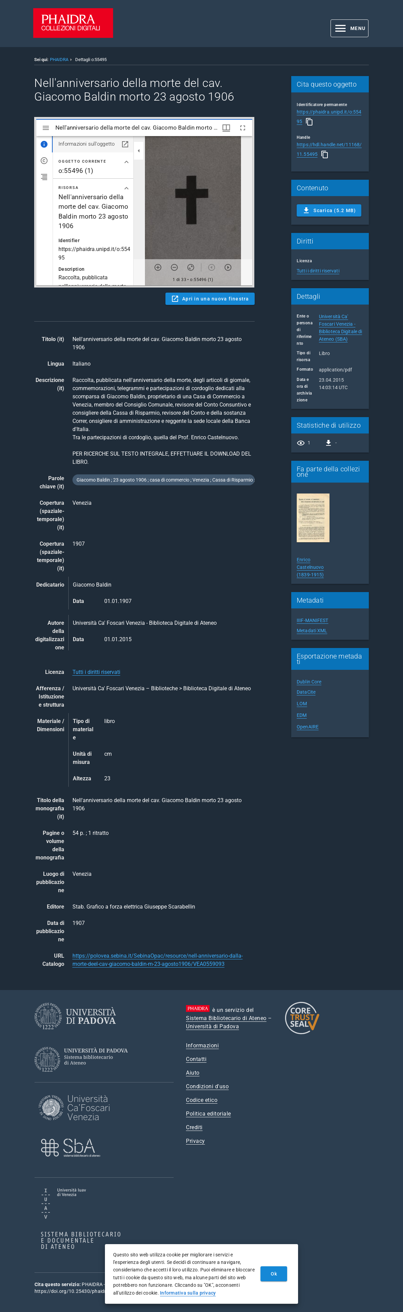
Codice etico (201, 1100)
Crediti (194, 1127)
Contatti (196, 1059)
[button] (349, 28)
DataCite (306, 692)
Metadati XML (312, 630)
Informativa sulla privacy (188, 1293)
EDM (302, 715)
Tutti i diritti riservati (96, 672)
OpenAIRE (308, 726)
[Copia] (309, 122)
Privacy (195, 1141)
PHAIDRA (59, 59)
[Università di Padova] (75, 1034)
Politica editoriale (208, 1113)
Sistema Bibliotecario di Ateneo (226, 1018)
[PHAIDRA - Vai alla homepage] (73, 36)
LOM (302, 703)
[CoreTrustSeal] (302, 1033)
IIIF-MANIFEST (312, 620)
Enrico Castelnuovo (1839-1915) (310, 567)
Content (144, 202)
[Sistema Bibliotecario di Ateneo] (84, 1078)
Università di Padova (212, 1026)
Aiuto (193, 1073)
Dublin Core (309, 681)
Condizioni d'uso (207, 1086)
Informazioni (202, 1045)
